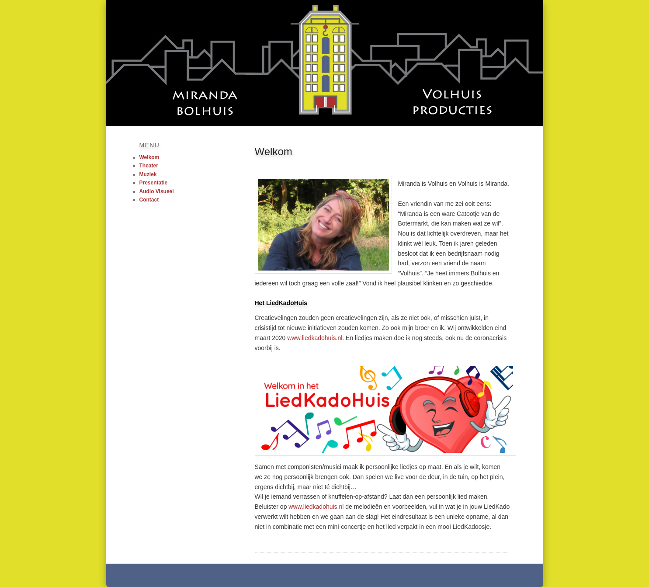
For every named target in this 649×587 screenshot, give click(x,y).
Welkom (149, 157)
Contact (149, 200)
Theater (148, 166)
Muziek (148, 174)
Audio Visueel (156, 191)
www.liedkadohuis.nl (314, 337)
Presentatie (153, 183)
